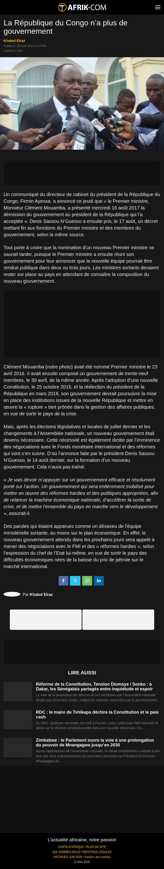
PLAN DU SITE (96, 847)
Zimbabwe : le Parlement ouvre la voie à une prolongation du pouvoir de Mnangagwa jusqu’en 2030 (95, 742)
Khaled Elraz (14, 41)
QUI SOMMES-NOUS (66, 852)
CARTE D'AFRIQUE (71, 847)
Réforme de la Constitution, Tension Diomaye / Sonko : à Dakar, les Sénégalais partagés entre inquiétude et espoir (94, 686)
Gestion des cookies (97, 857)
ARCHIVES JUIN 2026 (67, 857)
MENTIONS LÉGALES (97, 852)
